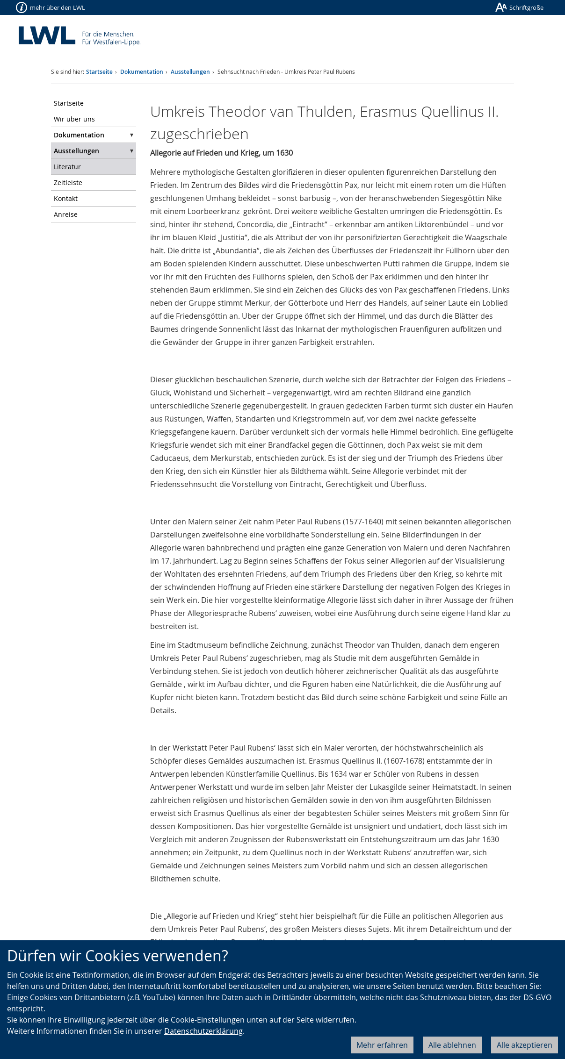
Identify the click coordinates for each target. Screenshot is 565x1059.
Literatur (67, 166)
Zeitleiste (68, 182)
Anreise (66, 214)
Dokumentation (141, 72)
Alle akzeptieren (524, 1045)
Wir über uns (74, 118)
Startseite (99, 72)
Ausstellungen (190, 72)
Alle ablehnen (452, 1045)
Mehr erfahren (382, 1045)
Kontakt (66, 198)
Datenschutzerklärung (203, 1031)
